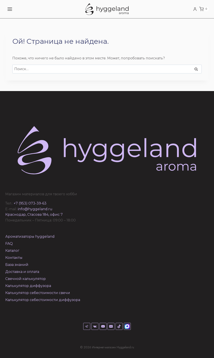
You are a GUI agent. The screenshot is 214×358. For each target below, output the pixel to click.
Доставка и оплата (22, 272)
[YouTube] (103, 326)
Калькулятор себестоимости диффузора (42, 300)
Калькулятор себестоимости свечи (37, 293)
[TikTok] (119, 326)
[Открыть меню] (10, 9)
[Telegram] (86, 326)
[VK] (94, 326)
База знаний (16, 265)
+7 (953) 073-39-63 (30, 203)
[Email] (110, 326)
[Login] (195, 9)
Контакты (13, 258)
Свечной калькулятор (25, 279)
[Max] (127, 326)
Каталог (12, 250)
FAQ (9, 243)
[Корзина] (204, 9)
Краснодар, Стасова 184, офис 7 (34, 214)
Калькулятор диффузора (28, 286)
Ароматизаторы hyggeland (30, 236)
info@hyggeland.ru (35, 209)
